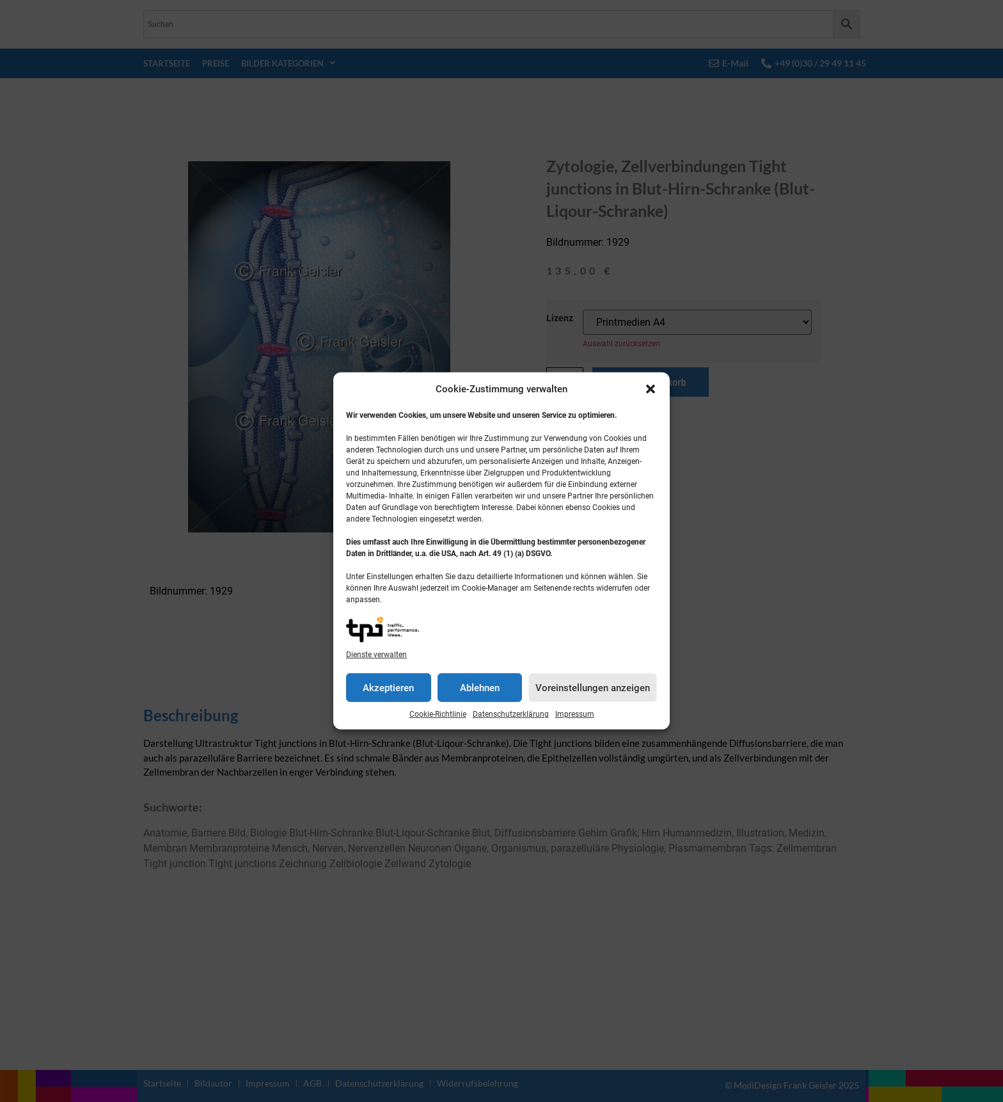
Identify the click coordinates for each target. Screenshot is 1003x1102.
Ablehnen (480, 688)
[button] (650, 389)
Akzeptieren (388, 688)
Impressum (574, 714)
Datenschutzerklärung (511, 714)
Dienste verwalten (376, 654)
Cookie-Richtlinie (437, 714)
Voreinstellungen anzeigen (592, 688)
